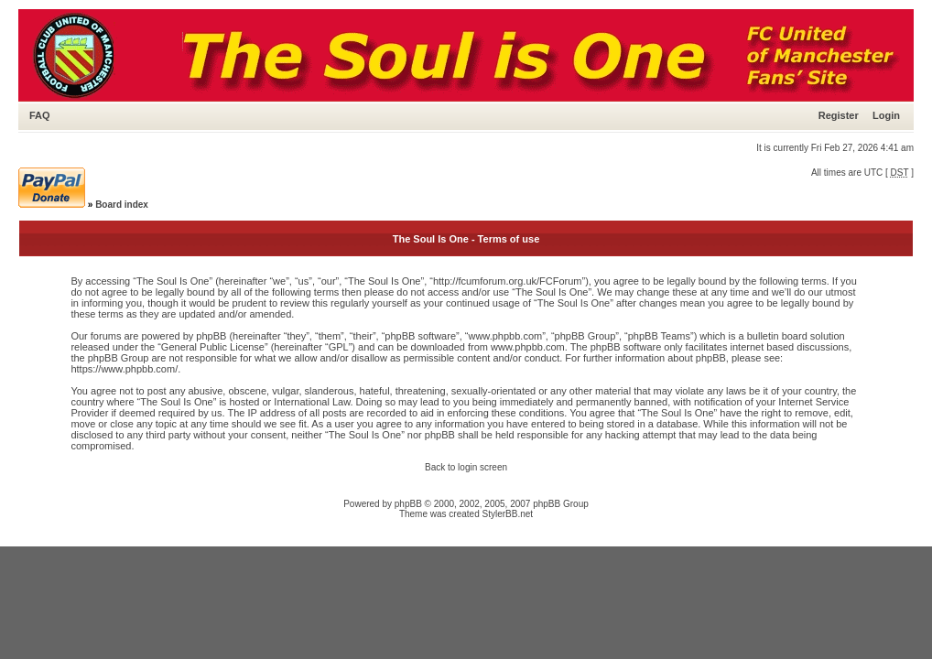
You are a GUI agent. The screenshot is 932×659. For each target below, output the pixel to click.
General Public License (213, 346)
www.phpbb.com (528, 346)
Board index (121, 205)
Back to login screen (466, 467)
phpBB (408, 504)
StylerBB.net (508, 514)
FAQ (39, 115)
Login (886, 115)
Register (838, 115)
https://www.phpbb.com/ (124, 368)
